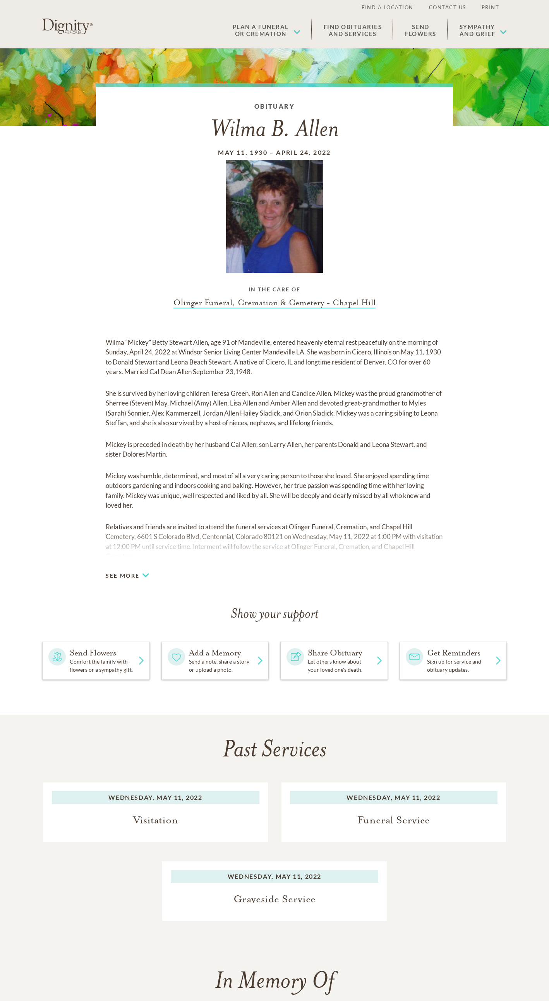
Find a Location (387, 7)
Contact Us (447, 7)
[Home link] (67, 26)
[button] (266, 30)
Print (490, 7)
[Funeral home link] (274, 302)
